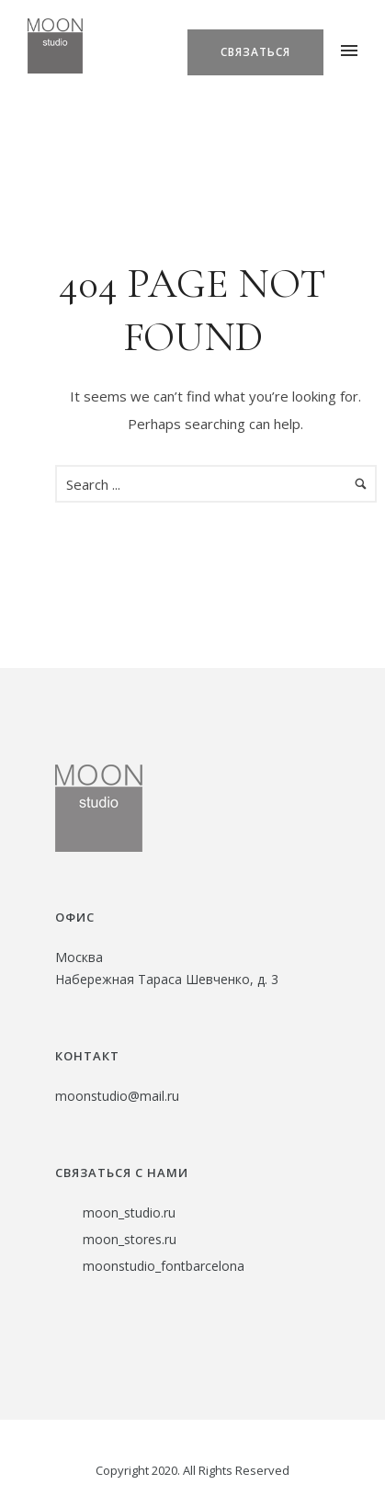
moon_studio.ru (129, 1212)
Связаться (255, 52)
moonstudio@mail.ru (117, 1096)
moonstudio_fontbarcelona (163, 1266)
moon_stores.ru (129, 1239)
